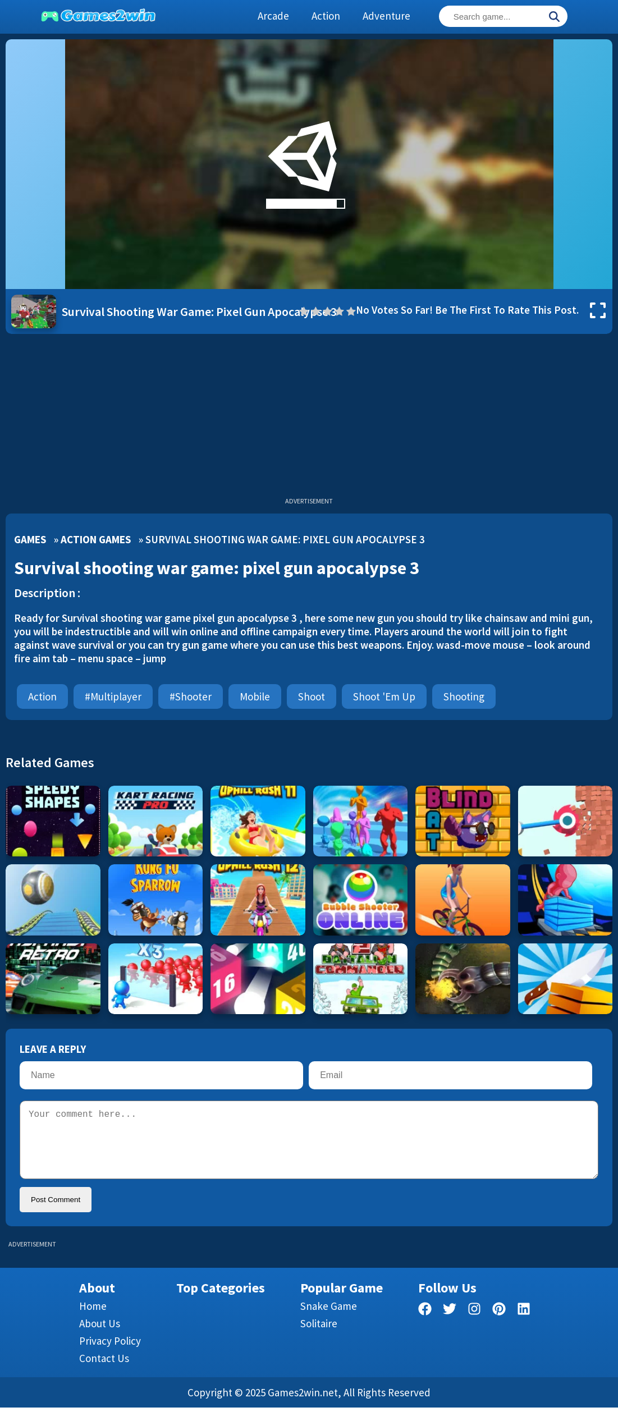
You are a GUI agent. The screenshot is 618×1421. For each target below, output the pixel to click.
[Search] (554, 17)
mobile (255, 696)
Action (42, 696)
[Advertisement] (309, 418)
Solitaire (318, 1337)
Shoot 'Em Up (384, 696)
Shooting (463, 696)
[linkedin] (523, 1324)
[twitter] (449, 1324)
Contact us (104, 1371)
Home (93, 1319)
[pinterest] (499, 1324)
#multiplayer (113, 696)
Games (30, 539)
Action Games (96, 539)
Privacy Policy (110, 1354)
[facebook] (425, 1324)
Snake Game (328, 1319)
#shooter (191, 696)
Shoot (311, 696)
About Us (99, 1337)
